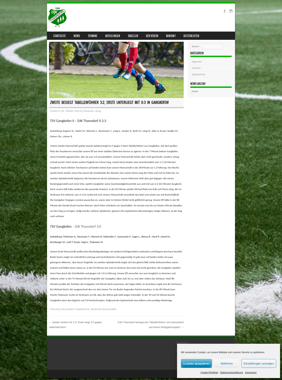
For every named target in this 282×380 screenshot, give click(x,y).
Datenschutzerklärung (231, 372)
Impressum (251, 372)
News (77, 36)
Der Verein (152, 36)
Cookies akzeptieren (196, 363)
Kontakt (171, 36)
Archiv (195, 91)
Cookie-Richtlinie (209, 372)
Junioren (196, 68)
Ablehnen (227, 363)
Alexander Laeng (92, 111)
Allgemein (197, 61)
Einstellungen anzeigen (259, 363)
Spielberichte (83, 309)
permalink (111, 309)
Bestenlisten (191, 36)
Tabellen (133, 36)
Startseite (59, 36)
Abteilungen (112, 36)
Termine (92, 36)
